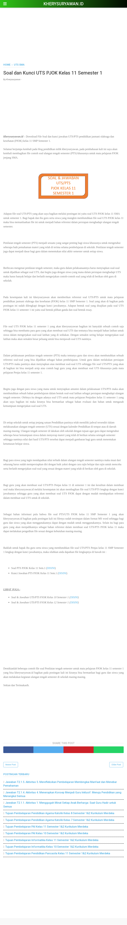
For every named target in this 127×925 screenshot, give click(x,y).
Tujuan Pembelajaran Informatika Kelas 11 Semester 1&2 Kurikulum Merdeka (51, 840)
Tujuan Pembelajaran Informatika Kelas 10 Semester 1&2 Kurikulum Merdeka (51, 846)
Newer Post (10, 765)
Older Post (116, 765)
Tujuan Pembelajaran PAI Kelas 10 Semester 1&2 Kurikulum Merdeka (46, 833)
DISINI (51, 568)
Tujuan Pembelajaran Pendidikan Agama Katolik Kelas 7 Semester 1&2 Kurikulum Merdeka (59, 820)
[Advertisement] (63, 35)
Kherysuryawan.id (63, 3)
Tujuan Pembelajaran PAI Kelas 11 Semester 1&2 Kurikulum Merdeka (46, 826)
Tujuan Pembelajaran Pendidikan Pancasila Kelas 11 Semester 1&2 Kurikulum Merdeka (57, 853)
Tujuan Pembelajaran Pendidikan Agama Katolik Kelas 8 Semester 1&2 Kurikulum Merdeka (59, 813)
